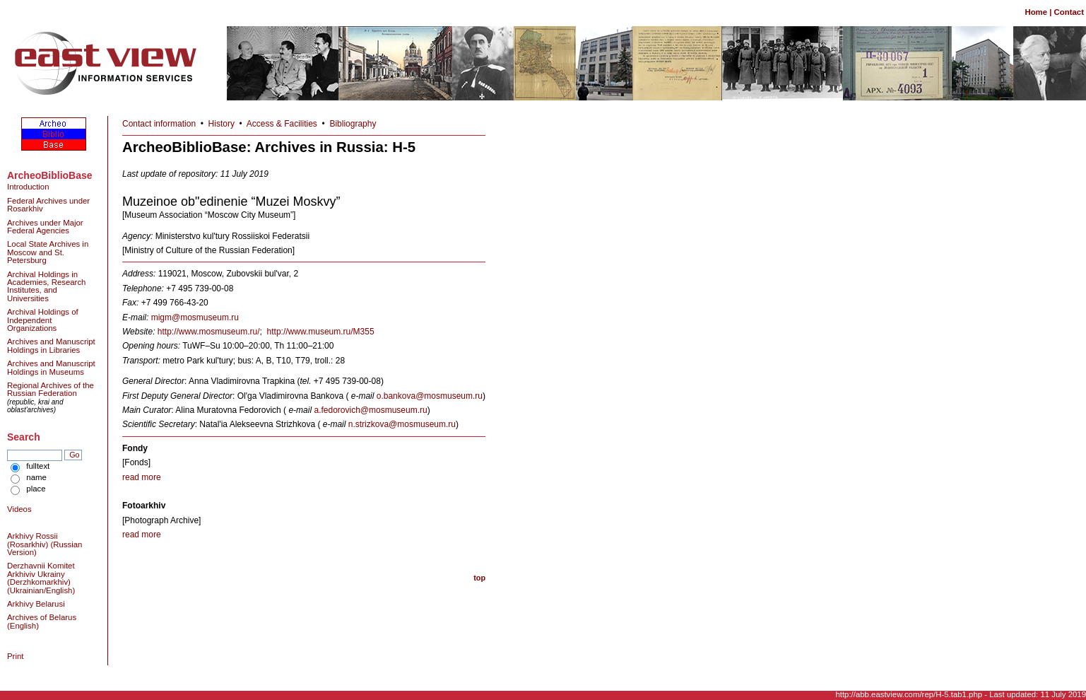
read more (141, 477)
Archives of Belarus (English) (41, 621)
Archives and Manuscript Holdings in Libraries (51, 345)
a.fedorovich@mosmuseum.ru (370, 410)
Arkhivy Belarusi (36, 604)
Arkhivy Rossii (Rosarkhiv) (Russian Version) (44, 544)
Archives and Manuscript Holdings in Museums (51, 367)
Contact (1069, 12)
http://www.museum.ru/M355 (320, 332)
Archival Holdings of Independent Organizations (42, 320)
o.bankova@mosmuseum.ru (430, 396)
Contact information (159, 124)
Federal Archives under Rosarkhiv (48, 205)
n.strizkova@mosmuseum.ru (402, 424)
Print (15, 656)
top (479, 577)
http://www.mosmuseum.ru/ (209, 332)
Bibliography (352, 124)
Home (1036, 12)
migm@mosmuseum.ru (195, 317)
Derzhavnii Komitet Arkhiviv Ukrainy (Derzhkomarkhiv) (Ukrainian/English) (41, 577)
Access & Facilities (282, 124)
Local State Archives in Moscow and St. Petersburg (47, 252)
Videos (19, 509)
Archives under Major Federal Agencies (45, 226)
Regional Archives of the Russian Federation (50, 389)
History (221, 124)
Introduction (28, 186)
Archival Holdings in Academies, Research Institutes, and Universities (46, 286)
